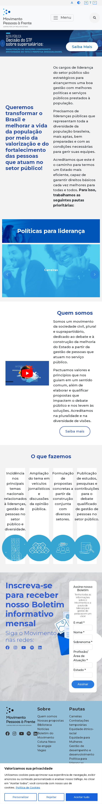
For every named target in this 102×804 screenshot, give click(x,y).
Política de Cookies (28, 787)
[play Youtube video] (27, 373)
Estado (79, 670)
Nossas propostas (50, 720)
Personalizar (21, 797)
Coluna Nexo (46, 741)
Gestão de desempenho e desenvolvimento (81, 750)
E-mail (78, 622)
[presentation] (7, 274)
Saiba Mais (82, 46)
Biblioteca (44, 725)
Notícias (43, 729)
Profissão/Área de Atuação (80, 656)
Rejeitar (51, 797)
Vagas (41, 750)
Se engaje (44, 746)
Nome (78, 632)
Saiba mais (74, 431)
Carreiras (75, 716)
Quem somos (47, 716)
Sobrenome (82, 642)
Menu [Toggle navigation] (62, 17)
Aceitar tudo (81, 797)
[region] (51, 783)
